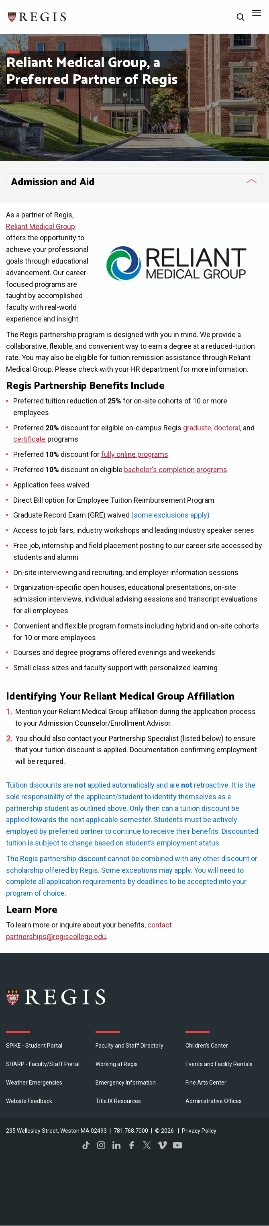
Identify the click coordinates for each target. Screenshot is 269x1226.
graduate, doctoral (211, 428)
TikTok (86, 1145)
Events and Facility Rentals (219, 1064)
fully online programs (134, 454)
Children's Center (206, 1045)
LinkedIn (116, 1145)
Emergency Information (126, 1082)
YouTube (177, 1145)
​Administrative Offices (213, 1101)
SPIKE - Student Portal (34, 1045)
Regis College (56, 997)
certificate (29, 439)
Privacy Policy (199, 1131)
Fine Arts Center (205, 1082)
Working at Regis (117, 1064)
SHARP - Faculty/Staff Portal (42, 1064)
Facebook (132, 1145)
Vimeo (162, 1145)
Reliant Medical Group (40, 226)
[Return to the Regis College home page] (37, 16)
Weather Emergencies (34, 1082)
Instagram (101, 1145)
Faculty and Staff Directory (129, 1045)
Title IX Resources (118, 1101)
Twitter (147, 1145)
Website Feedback (29, 1101)
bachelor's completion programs (175, 469)
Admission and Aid (53, 182)
